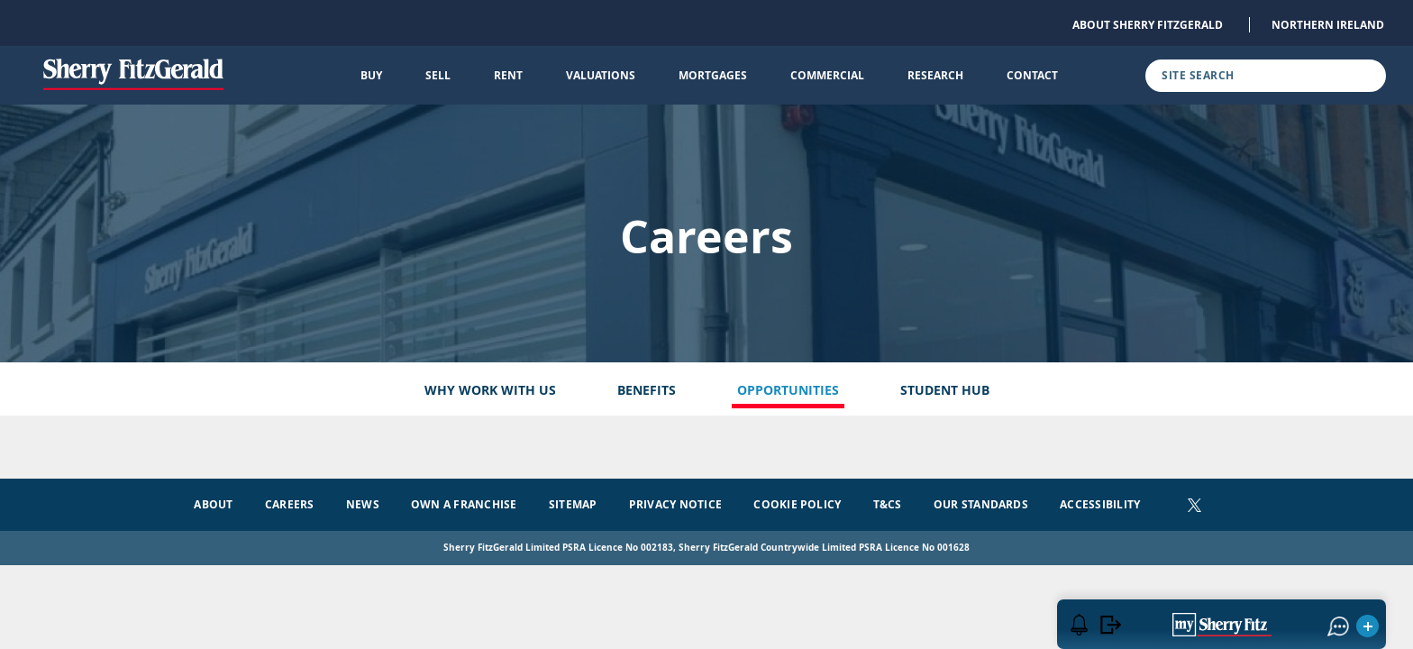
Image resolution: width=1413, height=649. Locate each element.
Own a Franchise (464, 504)
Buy (371, 75)
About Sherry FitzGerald (1147, 24)
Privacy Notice (675, 504)
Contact (1032, 75)
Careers (290, 504)
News (362, 504)
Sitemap (573, 504)
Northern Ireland (1328, 24)
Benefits (646, 389)
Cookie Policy (797, 504)
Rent (508, 75)
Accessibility (1100, 504)
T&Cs (887, 504)
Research (935, 75)
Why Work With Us (490, 389)
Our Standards (981, 504)
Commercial (827, 75)
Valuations (600, 75)
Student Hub (944, 389)
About (213, 504)
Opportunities (788, 389)
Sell (438, 75)
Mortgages (713, 75)
